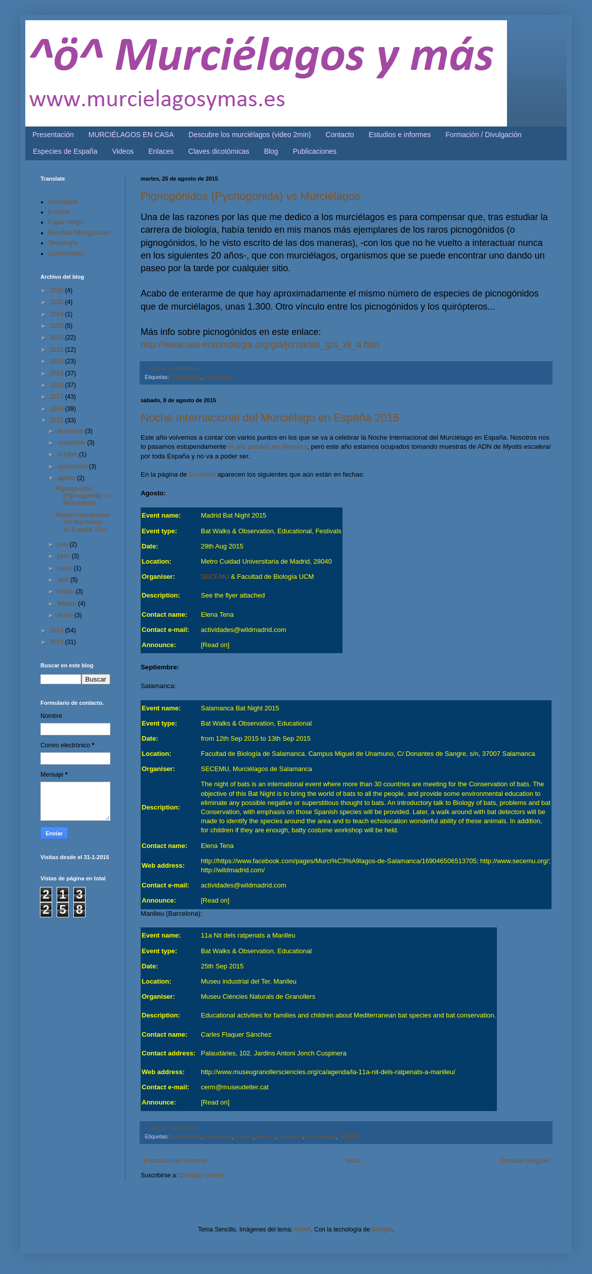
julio (63, 544)
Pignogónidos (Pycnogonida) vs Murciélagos (250, 196)
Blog (271, 151)
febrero (67, 603)
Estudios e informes (400, 135)
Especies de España (65, 151)
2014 (57, 630)
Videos (123, 151)
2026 (57, 290)
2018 (57, 385)
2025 (57, 302)
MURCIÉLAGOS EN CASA (131, 135)
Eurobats (202, 474)
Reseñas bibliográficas (78, 232)
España (244, 1136)
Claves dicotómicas (218, 151)
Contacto (340, 135)
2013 (57, 642)
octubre (68, 454)
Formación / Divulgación (484, 135)
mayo (65, 568)
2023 (57, 325)
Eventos (266, 1136)
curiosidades (186, 377)
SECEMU (215, 576)
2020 (57, 361)
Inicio (354, 1160)
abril (63, 579)
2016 (57, 408)
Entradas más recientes (175, 1160)
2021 (57, 349)
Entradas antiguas (524, 1160)
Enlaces (161, 151)
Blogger (381, 1229)
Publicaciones (314, 151)
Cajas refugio (66, 222)
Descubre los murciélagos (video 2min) (250, 135)
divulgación (218, 1136)
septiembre (73, 466)
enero (65, 615)
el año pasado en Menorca (267, 446)
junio (64, 556)
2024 (57, 314)
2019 (57, 373)
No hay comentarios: (175, 368)
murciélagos (219, 377)
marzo (66, 591)
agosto (67, 478)
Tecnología (62, 242)
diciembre (71, 431)
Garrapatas (63, 201)
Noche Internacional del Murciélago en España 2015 (270, 417)
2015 (57, 420)
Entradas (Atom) (201, 1175)
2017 (57, 396)
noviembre (72, 442)
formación (291, 1136)
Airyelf (302, 1229)
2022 (57, 337)
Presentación (53, 135)
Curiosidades (65, 253)
